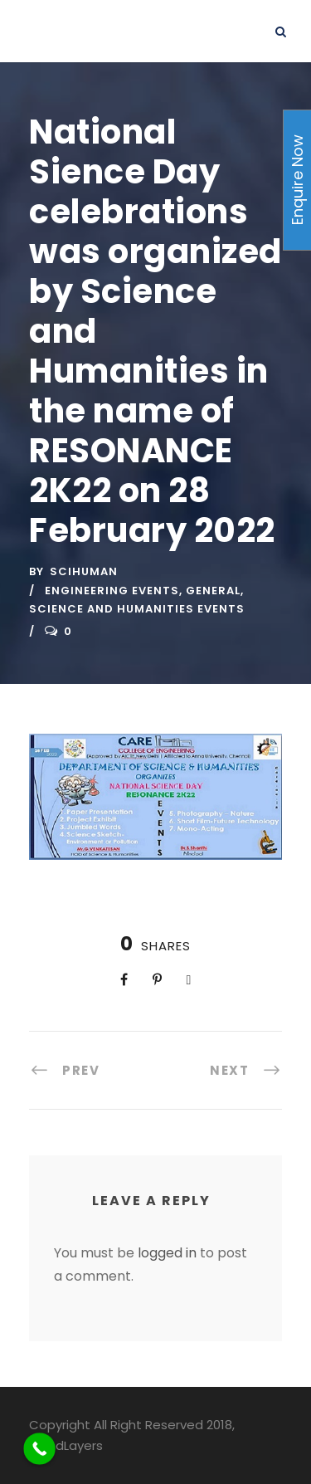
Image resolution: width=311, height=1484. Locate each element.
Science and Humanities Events (137, 609)
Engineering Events (112, 590)
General (213, 590)
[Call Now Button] (39, 1449)
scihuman (84, 571)
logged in (167, 1252)
